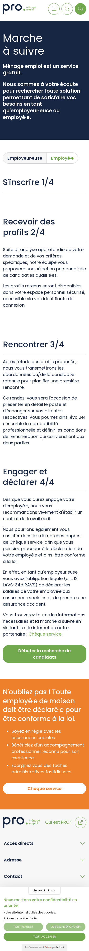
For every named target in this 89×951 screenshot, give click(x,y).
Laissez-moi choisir (66, 927)
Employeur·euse (24, 158)
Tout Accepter (44, 937)
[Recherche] (67, 8)
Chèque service (44, 634)
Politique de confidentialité (20, 918)
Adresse (13, 860)
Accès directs (18, 843)
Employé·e (62, 158)
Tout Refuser (23, 927)
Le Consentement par (44, 947)
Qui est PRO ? (65, 822)
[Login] (80, 8)
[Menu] (54, 8)
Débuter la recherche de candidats (44, 654)
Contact (13, 876)
